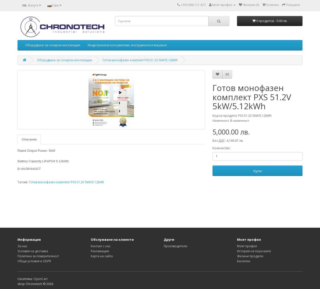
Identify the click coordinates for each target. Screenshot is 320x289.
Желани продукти (250, 256)
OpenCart (41, 279)
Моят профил (247, 246)
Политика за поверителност (38, 256)
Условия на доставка (33, 251)
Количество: (221, 148)
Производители (175, 246)
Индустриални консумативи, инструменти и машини (127, 45)
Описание (29, 139)
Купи (257, 170)
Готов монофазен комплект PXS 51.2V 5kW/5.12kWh (140, 60)
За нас (22, 246)
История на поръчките (254, 251)
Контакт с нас (100, 246)
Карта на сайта (102, 256)
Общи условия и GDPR (34, 261)
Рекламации (100, 251)
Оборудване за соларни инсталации (52, 45)
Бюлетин (243, 261)
